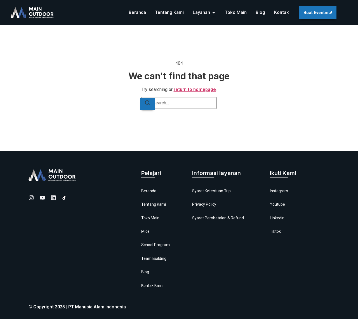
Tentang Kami (153, 204)
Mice (145, 231)
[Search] (147, 104)
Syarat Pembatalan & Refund (218, 218)
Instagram (279, 191)
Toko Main (150, 218)
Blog (145, 272)
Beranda (148, 191)
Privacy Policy (204, 204)
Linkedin (277, 218)
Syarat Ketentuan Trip (211, 191)
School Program (155, 245)
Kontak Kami (152, 285)
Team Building (153, 258)
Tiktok (275, 231)
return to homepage (195, 89)
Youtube (277, 204)
